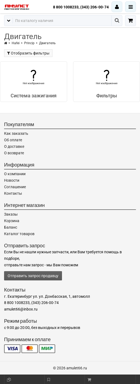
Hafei (16, 43)
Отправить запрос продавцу (33, 276)
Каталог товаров (19, 234)
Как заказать (16, 133)
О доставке (14, 146)
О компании (15, 174)
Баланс (10, 227)
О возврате (14, 153)
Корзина (11, 221)
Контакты (13, 193)
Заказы (11, 214)
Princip (29, 43)
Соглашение (15, 187)
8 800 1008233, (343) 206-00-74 (81, 7)
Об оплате (13, 140)
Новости (11, 180)
